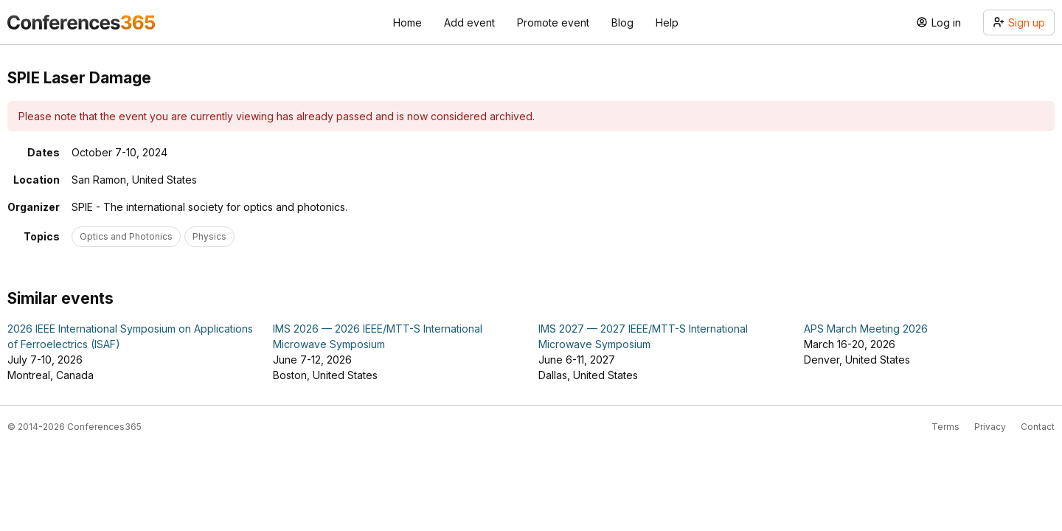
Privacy (990, 426)
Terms (945, 426)
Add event (469, 22)
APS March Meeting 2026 (866, 328)
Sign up (1019, 22)
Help (667, 22)
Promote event (553, 22)
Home (407, 22)
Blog (622, 22)
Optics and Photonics (126, 236)
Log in (938, 22)
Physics (209, 236)
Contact (1038, 426)
